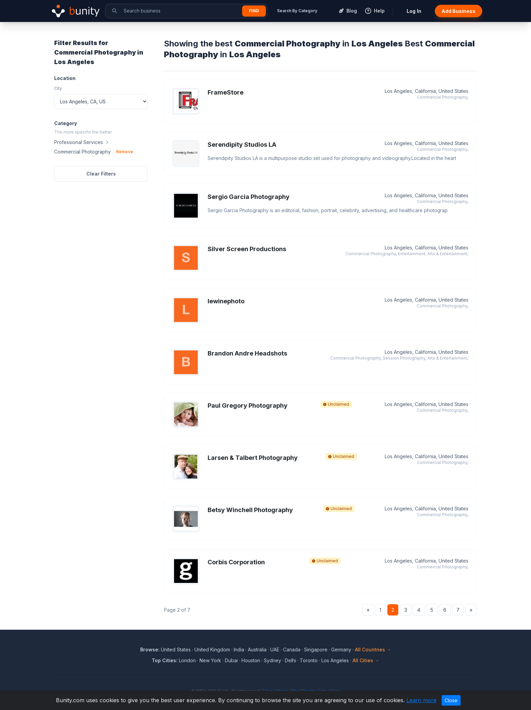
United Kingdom (212, 649)
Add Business (458, 11)
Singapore (315, 649)
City (58, 88)
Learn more (421, 700)
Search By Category (297, 10)
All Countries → (373, 649)
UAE (274, 649)
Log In (414, 11)
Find (254, 10)
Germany (341, 649)
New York (210, 660)
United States (176, 649)
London (187, 660)
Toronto (309, 660)
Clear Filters (101, 174)
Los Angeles (335, 660)
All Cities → (366, 660)
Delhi (290, 660)
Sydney (272, 660)
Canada (291, 649)
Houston (250, 660)
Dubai (231, 660)
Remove (124, 151)
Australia (257, 649)
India (239, 649)
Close (451, 700)
